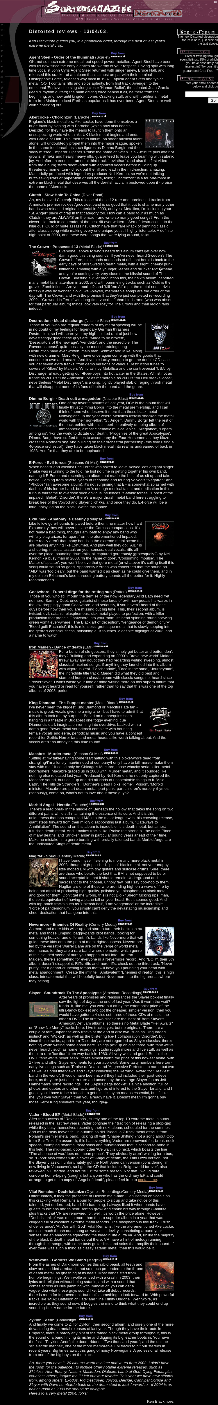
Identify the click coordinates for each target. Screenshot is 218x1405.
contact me (147, 1180)
